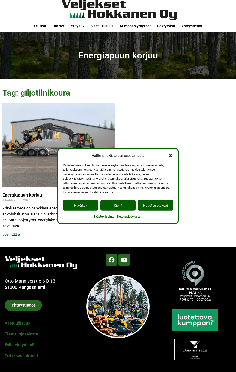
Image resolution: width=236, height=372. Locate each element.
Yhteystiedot (191, 26)
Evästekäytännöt (20, 344)
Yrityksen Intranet (21, 355)
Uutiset (58, 26)
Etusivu (40, 26)
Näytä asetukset (155, 205)
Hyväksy (80, 205)
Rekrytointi (166, 26)
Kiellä (118, 205)
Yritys (78, 26)
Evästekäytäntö (104, 216)
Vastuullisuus (102, 26)
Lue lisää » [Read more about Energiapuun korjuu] (11, 234)
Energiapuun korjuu (22, 195)
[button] (170, 155)
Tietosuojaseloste (128, 216)
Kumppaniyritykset (135, 26)
